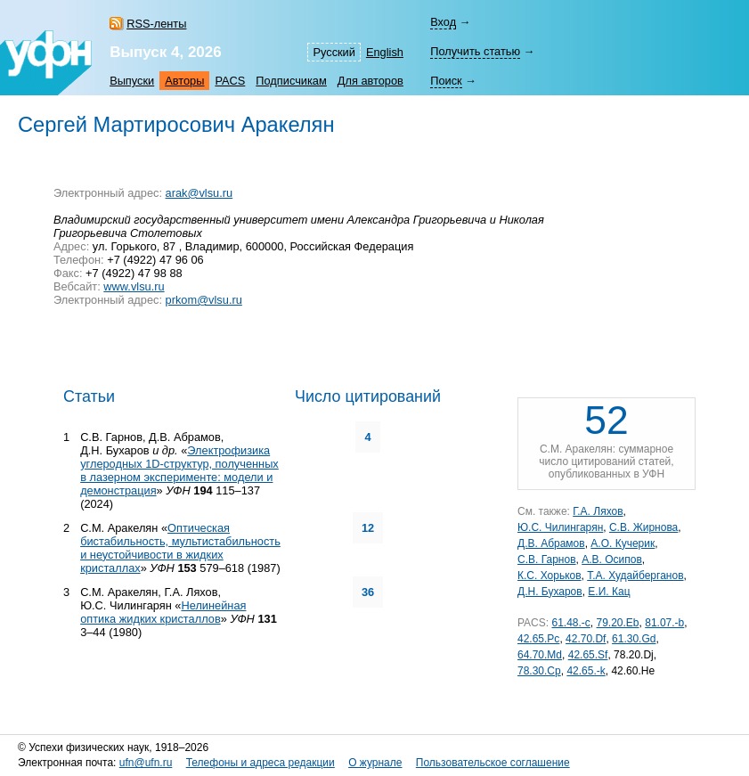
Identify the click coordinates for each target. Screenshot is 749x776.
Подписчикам (291, 80)
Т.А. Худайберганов (635, 575)
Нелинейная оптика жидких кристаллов (163, 612)
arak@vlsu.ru (199, 193)
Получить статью (475, 51)
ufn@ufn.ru (146, 762)
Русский (333, 52)
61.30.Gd (633, 639)
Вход (443, 22)
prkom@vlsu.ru (204, 299)
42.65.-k (585, 671)
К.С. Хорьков (549, 575)
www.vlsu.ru (133, 286)
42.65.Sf (588, 655)
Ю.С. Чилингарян (560, 527)
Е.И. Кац (609, 591)
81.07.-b (664, 623)
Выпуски (132, 80)
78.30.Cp (539, 671)
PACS (230, 80)
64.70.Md (539, 655)
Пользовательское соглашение (493, 762)
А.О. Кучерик (622, 543)
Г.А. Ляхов (598, 511)
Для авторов (370, 80)
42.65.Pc (538, 639)
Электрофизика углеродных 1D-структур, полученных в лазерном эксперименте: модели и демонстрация (179, 470)
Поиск (445, 80)
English (384, 52)
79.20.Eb (618, 623)
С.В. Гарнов (546, 559)
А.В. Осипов (612, 559)
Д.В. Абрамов (551, 543)
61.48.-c (570, 623)
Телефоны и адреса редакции (260, 762)
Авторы (184, 80)
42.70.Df (586, 639)
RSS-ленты (156, 23)
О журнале (375, 762)
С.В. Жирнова (643, 527)
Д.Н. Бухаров (549, 591)
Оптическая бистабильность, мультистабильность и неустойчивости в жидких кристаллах (180, 548)
